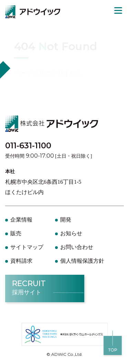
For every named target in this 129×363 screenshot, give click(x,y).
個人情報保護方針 (82, 261)
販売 (15, 233)
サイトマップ (26, 247)
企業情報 (21, 220)
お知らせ (71, 233)
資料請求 (21, 261)
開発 (65, 220)
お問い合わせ (76, 247)
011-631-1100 (28, 145)
